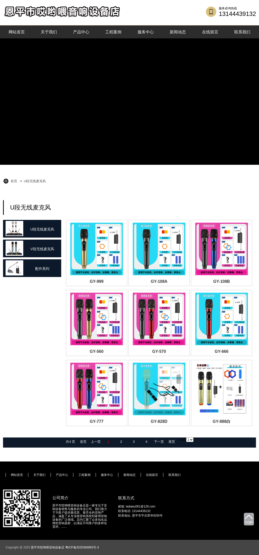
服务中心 (146, 32)
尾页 (171, 442)
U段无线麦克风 (35, 181)
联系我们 (242, 32)
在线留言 (210, 32)
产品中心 (81, 32)
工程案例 (113, 32)
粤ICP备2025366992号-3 (82, 547)
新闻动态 (178, 32)
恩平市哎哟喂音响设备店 (47, 547)
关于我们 (49, 32)
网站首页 (17, 32)
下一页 (159, 442)
